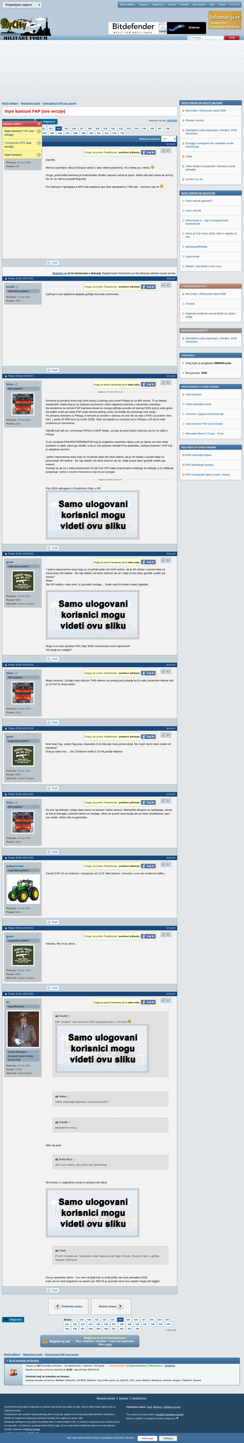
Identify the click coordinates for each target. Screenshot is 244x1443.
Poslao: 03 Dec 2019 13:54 (20, 994)
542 (153, 1324)
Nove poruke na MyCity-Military (202, 368)
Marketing (234, 4)
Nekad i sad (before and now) (203, 531)
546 (60, 133)
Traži (212, 4)
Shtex (10, 384)
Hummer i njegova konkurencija (205, 294)
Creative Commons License (169, 1414)
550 (91, 133)
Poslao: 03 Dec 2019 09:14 (20, 665)
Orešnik (190, 183)
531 (113, 128)
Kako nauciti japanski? (199, 466)
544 (44, 133)
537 (160, 128)
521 (97, 1319)
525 (66, 128)
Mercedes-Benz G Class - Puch (205, 313)
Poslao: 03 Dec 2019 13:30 (20, 858)
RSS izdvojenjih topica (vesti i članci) (208, 354)
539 (129, 1324)
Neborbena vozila (30, 103)
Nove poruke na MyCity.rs (198, 459)
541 (145, 1324)
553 (114, 133)
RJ (8, 1002)
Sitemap (123, 1398)
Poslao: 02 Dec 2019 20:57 (20, 376)
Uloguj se (143, 4)
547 (68, 133)
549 (83, 133)
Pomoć (221, 4)
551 (99, 133)
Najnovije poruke (106, 1398)
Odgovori (49, 121)
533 (129, 128)
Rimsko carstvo (195, 386)
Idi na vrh (172, 1330)
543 (160, 1324)
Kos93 (10, 286)
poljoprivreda (14, 866)
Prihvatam (147, 1438)
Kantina (172, 4)
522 (43, 128)
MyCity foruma (32, 1429)
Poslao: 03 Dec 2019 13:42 (20, 928)
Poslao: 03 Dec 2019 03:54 (20, 554)
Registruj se (158, 4)
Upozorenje (193, 522)
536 (152, 128)
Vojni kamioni (194, 274)
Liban (189, 422)
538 (168, 128)
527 (82, 128)
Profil (54, 263)
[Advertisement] (122, 73)
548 (75, 133)
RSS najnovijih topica (198, 335)
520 (89, 1319)
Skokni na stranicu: (149, 139)
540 (137, 1324)
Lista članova (199, 4)
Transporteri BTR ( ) (17, 144)
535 (144, 128)
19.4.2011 (172, 120)
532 (121, 128)
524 (58, 128)
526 (74, 128)
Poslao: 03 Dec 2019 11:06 (20, 728)
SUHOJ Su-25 (194, 445)
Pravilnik (184, 4)
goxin (10, 562)
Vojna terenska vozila (198, 284)
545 (52, 133)
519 (81, 1319)
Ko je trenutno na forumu (24, 1360)
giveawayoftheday (196, 512)
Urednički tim (139, 1398)
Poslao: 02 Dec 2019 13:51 (20, 278)
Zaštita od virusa (172, 1407)
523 (51, 128)
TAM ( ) (19, 132)
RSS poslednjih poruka (199, 345)
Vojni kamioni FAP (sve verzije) (59, 103)
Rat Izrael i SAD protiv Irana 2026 (206, 174)
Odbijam (168, 1438)
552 (107, 133)
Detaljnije (170, 1365)
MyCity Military (127, 4)
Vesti (149, 1407)
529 (97, 128)
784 (122, 133)
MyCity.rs (157, 1407)
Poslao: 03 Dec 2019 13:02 (20, 794)
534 (136, 128)
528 (90, 128)
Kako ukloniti (193, 476)
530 (105, 128)
